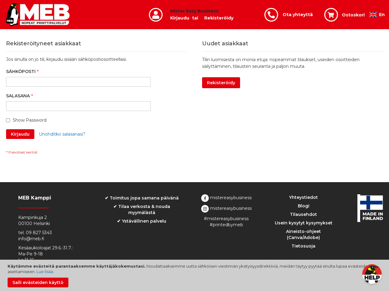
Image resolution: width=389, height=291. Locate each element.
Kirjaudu (179, 18)
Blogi (303, 206)
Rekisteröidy (218, 18)
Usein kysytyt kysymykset (303, 223)
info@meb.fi (31, 238)
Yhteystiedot (303, 197)
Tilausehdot (303, 214)
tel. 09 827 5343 (35, 232)
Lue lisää (44, 271)
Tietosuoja (303, 246)
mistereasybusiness (226, 197)
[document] (195, 275)
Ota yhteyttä (298, 14)
